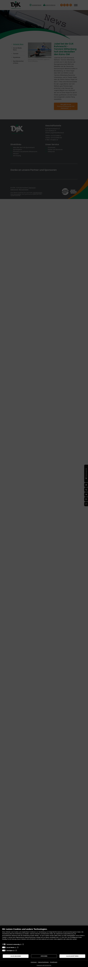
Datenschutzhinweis (43, 962)
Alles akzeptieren (72, 956)
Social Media (10, 947)
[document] (44, 935)
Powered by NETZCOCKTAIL (44, 965)
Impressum (34, 962)
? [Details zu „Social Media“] (17, 947)
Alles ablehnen (16, 956)
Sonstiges (9, 950)
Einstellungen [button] (53, 962)
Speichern (44, 956)
